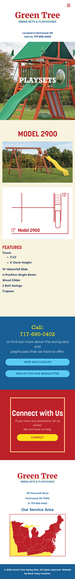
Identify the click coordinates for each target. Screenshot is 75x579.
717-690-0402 (42, 36)
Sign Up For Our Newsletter (37, 373)
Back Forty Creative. (39, 573)
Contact (37, 437)
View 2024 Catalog (37, 362)
